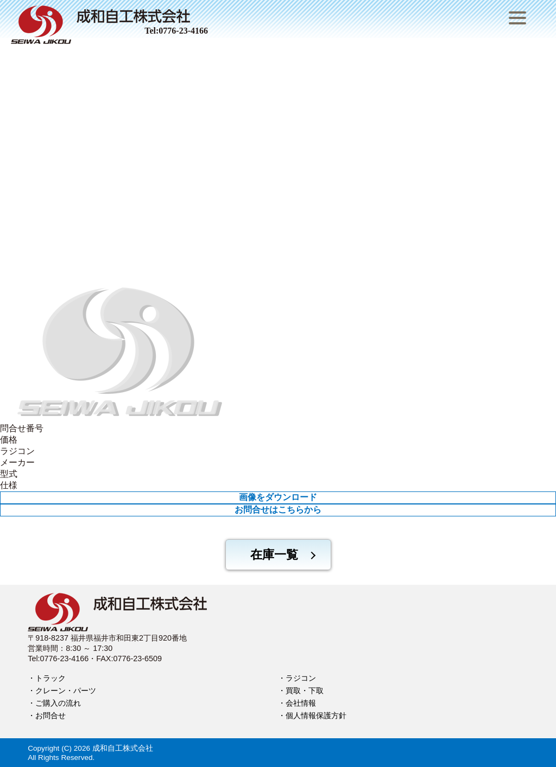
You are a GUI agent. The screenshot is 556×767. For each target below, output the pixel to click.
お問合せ (50, 715)
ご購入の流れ (58, 703)
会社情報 (301, 703)
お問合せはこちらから (278, 509)
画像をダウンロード (278, 497)
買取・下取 (305, 690)
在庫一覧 (274, 554)
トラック (50, 678)
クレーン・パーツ (65, 690)
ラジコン (301, 678)
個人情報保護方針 (316, 715)
